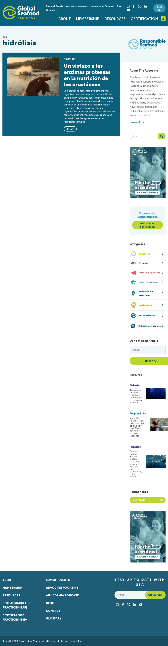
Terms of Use (76, 641)
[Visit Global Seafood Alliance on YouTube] (128, 10)
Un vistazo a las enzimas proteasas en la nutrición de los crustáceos (87, 75)
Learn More (137, 122)
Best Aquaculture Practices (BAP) (17, 605)
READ (70, 129)
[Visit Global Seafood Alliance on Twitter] (139, 6)
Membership (87, 19)
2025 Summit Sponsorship (147, 225)
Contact (50, 10)
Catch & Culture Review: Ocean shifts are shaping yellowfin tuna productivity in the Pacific (136, 464)
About (64, 19)
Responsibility (138, 413)
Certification (144, 19)
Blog (119, 6)
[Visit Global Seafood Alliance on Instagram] (128, 6)
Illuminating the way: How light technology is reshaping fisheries (136, 396)
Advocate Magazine (77, 6)
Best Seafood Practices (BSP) (14, 617)
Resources (115, 19)
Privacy (64, 641)
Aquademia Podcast (102, 6)
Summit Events (54, 6)
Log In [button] (159, 8)
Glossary (54, 618)
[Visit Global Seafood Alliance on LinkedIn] (145, 6)
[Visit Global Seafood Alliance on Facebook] (133, 6)
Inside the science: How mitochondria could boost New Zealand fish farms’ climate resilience (137, 427)
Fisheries (135, 385)
